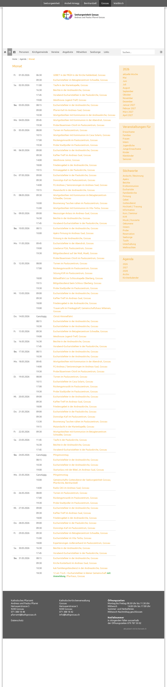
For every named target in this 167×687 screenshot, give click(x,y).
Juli (124, 84)
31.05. (24, 558)
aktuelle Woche (130, 74)
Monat (32, 59)
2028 (125, 271)
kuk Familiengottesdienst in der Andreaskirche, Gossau (80, 568)
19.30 (39, 125)
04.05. (24, 120)
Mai (124, 78)
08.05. (24, 195)
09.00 (39, 110)
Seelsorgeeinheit (52, 3)
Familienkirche (130, 193)
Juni (125, 81)
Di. (15, 130)
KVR (125, 217)
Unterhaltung (129, 244)
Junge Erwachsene (132, 149)
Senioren (127, 159)
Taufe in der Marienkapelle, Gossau (70, 85)
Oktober (127, 95)
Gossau (105, 3)
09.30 (39, 80)
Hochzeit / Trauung (132, 206)
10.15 (39, 135)
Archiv (126, 274)
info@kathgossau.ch (69, 614)
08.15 (39, 105)
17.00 (39, 140)
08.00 (39, 130)
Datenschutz (17, 620)
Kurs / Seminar (130, 213)
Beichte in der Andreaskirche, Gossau (71, 90)
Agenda (23, 59)
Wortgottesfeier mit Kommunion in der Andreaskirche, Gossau (84, 115)
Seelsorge (95, 52)
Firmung (127, 196)
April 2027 (128, 115)
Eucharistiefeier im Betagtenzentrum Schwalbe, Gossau (80, 80)
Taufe (126, 241)
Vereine (55, 52)
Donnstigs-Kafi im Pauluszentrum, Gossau (74, 180)
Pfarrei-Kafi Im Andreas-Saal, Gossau (71, 110)
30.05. (24, 548)
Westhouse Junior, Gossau (66, 160)
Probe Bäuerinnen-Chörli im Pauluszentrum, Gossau (78, 125)
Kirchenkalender (131, 278)
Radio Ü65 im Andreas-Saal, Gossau (71, 488)
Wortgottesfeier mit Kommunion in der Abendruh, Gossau (82, 120)
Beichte (126, 183)
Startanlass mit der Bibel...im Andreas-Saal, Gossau (78, 470)
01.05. (24, 75)
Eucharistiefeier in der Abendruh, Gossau (73, 243)
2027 (125, 267)
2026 (125, 264)
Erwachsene (129, 132)
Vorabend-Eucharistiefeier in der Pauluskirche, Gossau (80, 95)
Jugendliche (129, 145)
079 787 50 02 (134, 623)
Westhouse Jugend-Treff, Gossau (69, 100)
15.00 (39, 208)
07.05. (24, 175)
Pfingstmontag (60, 475)
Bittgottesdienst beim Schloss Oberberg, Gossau (77, 283)
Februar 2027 (129, 108)
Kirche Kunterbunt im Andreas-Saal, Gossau (75, 563)
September (128, 91)
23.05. (24, 440)
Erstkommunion (131, 186)
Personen (24, 52)
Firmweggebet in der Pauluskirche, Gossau (74, 170)
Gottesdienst (129, 203)
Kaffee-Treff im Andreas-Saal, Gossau (72, 155)
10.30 (39, 115)
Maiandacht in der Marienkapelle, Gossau (73, 426)
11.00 (39, 85)
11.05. (24, 243)
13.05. (24, 293)
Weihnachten (129, 247)
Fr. (15, 75)
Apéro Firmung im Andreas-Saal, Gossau (73, 233)
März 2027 (128, 112)
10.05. (24, 228)
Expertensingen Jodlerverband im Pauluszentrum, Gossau (81, 543)
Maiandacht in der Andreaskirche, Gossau (74, 190)
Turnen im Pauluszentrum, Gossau (70, 130)
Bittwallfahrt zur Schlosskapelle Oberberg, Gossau (78, 278)
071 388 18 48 (18, 612)
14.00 (39, 160)
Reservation (129, 234)
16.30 (39, 90)
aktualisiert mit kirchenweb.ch (134, 629)
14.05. (24, 316)
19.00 (39, 100)
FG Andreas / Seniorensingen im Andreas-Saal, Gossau (80, 185)
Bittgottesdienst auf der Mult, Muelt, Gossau (75, 253)
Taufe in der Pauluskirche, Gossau (70, 440)
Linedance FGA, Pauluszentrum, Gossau (72, 248)
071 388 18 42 (66, 612)
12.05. (24, 263)
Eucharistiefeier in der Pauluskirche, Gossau (74, 175)
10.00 (39, 203)
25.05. (24, 475)
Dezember (128, 101)
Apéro (126, 179)
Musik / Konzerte (131, 220)
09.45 (39, 120)
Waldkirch (119, 3)
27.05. (24, 508)
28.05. (24, 523)
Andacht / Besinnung (133, 176)
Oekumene (128, 223)
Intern (126, 142)
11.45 (39, 440)
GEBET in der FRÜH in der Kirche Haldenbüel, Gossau (79, 75)
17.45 (39, 95)
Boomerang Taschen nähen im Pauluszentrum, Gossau (80, 203)
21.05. (24, 411)
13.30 (39, 421)
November (128, 98)
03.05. (24, 105)
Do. (15, 175)
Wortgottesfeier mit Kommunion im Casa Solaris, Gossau (81, 135)
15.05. (24, 331)
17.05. (24, 351)
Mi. (15, 150)
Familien (127, 135)
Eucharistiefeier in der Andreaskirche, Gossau (75, 105)
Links (106, 52)
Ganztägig (41, 316)
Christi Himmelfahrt (63, 316)
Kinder (126, 152)
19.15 (39, 170)
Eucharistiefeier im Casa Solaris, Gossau (73, 381)
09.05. (24, 213)
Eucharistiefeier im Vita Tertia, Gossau (72, 538)
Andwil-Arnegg (71, 3)
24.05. (24, 455)
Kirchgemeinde (40, 52)
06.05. (24, 150)
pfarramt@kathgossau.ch (23, 614)
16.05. (24, 341)
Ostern (126, 227)
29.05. (24, 533)
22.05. (24, 431)
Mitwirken (81, 52)
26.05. (24, 493)
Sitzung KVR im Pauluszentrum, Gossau (72, 273)
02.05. (24, 85)
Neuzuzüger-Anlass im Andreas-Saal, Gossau (75, 213)
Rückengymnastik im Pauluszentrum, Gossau (75, 140)
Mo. (15, 120)
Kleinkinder (128, 156)
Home (14, 59)
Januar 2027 (129, 105)
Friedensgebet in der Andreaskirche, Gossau (75, 165)
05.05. (24, 130)
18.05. (24, 361)
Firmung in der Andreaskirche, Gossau (72, 238)
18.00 (39, 165)
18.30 (39, 573)
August (126, 88)
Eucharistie (128, 189)
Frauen (126, 139)
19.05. (24, 376)
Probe (126, 230)
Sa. (15, 85)
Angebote (68, 52)
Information (129, 210)
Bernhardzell (90, 3)
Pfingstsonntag (60, 455)
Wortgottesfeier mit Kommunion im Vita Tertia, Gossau (80, 208)
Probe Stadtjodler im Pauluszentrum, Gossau (75, 145)
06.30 (39, 75)
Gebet (126, 200)
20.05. (24, 396)
